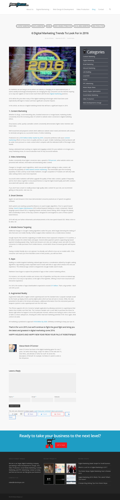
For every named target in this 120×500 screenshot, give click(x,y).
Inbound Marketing (89, 68)
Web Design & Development (63, 9)
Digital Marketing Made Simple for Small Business (94, 463)
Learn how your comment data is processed (48, 411)
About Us (30, 9)
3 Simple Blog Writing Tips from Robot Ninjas (92, 483)
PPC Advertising (88, 83)
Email (34, 397)
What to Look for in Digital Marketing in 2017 (92, 467)
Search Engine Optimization (63, 26)
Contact (101, 9)
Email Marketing (88, 64)
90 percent (52, 160)
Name (11, 397)
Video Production (83, 9)
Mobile (49, 26)
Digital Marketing (43, 9)
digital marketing (56, 94)
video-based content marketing (36, 169)
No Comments (70, 38)
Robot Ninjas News (89, 87)
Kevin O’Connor (50, 38)
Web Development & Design (92, 103)
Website (57, 397)
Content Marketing (23, 26)
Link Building (87, 72)
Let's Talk (61, 445)
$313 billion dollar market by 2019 (31, 138)
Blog (93, 9)
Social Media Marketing (82, 26)
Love (17, 414)
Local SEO (86, 76)
